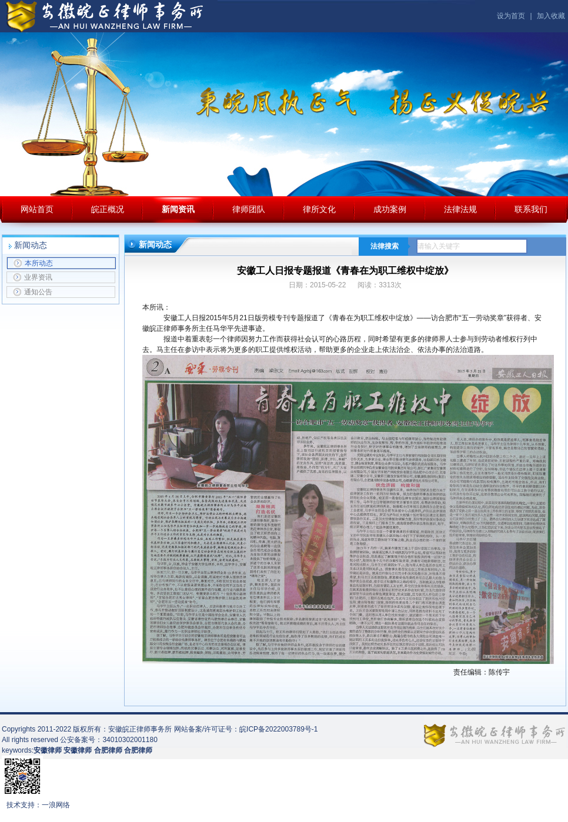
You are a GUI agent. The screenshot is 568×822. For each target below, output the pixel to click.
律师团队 (248, 209)
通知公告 (32, 292)
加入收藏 (551, 16)
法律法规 (460, 209)
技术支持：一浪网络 (38, 805)
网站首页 (37, 209)
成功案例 (389, 209)
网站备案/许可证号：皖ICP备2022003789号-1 (246, 729)
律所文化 (319, 209)
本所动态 (33, 263)
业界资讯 (32, 277)
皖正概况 (107, 209)
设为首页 (511, 16)
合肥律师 (138, 750)
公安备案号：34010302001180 (108, 740)
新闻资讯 (178, 209)
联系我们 (530, 209)
